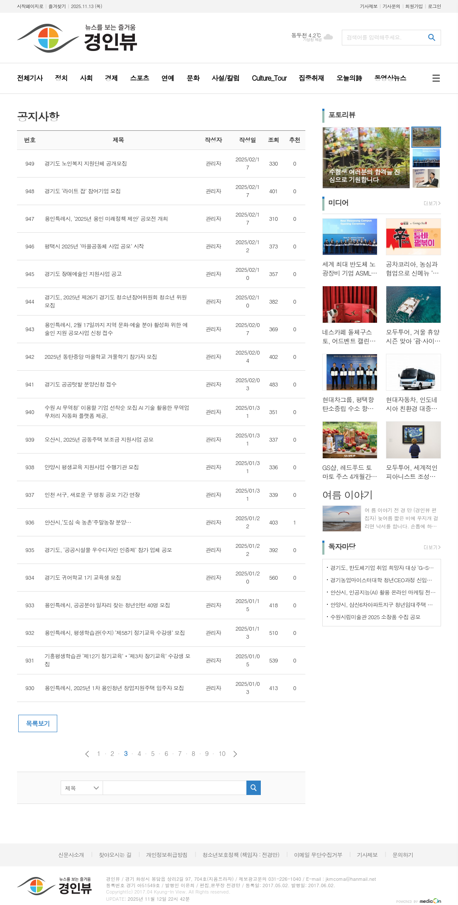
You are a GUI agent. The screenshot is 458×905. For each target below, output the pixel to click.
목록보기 (38, 723)
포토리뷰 (341, 115)
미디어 (338, 202)
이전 (87, 754)
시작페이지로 (30, 6)
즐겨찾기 (57, 6)
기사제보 (368, 6)
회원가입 (414, 6)
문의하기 (402, 855)
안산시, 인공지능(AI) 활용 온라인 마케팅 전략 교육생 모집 (383, 592)
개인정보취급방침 (167, 855)
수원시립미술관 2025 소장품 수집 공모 (375, 617)
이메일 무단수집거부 (318, 855)
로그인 (434, 6)
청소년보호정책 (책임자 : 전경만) (240, 855)
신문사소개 (71, 855)
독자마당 (341, 546)
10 (221, 753)
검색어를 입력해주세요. (374, 37)
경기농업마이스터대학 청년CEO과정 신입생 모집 (383, 580)
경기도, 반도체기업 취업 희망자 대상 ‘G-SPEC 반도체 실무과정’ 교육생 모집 (383, 568)
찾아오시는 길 (115, 855)
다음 (235, 754)
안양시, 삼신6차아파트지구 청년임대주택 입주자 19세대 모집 (383, 605)
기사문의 (391, 6)
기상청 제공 (312, 39)
